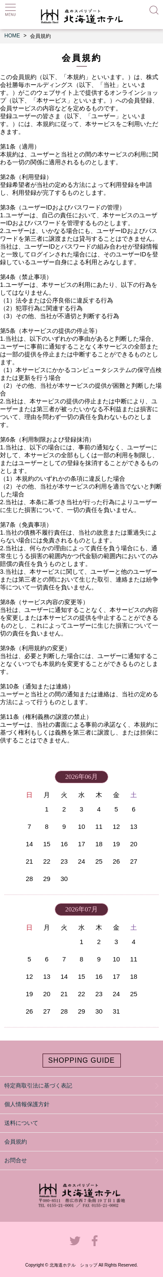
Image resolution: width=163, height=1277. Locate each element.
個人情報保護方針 (27, 1104)
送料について (21, 1123)
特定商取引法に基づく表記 (38, 1085)
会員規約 (15, 1141)
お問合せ (15, 1160)
